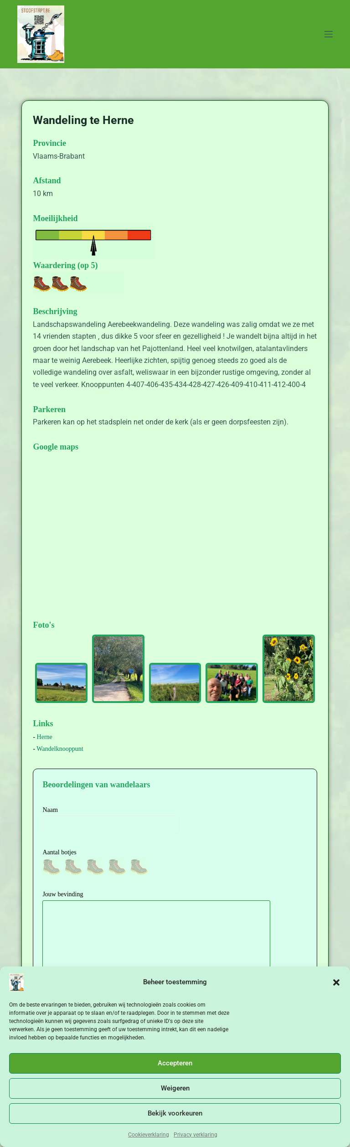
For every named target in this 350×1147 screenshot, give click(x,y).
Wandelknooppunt (59, 748)
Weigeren (175, 1088)
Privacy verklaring (195, 1135)
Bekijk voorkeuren (175, 1113)
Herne (44, 737)
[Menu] (328, 34)
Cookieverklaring (148, 1135)
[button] (336, 982)
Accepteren (175, 1063)
